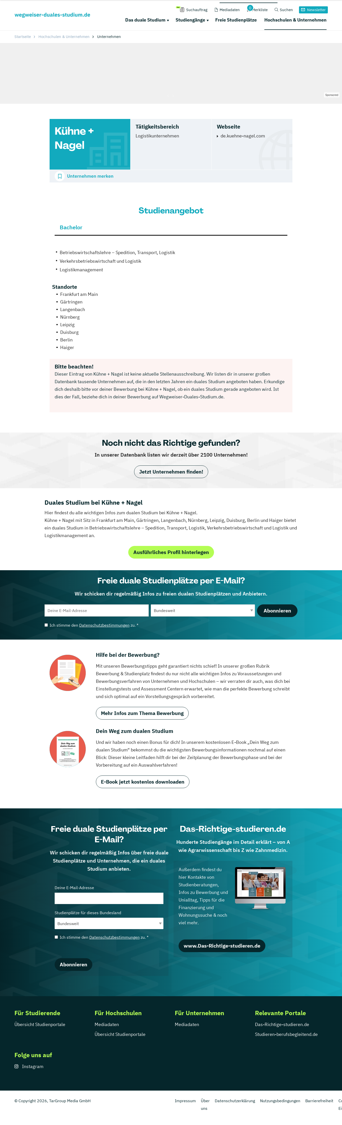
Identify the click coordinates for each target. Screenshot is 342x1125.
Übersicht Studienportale (39, 1024)
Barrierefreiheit (319, 1100)
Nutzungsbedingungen (280, 1100)
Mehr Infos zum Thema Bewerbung (142, 713)
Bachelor (71, 227)
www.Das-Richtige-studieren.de (222, 945)
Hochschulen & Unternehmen (295, 20)
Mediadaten (107, 1024)
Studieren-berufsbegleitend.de (286, 1034)
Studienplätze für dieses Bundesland (109, 919)
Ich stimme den (91, 625)
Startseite (22, 36)
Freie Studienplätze (236, 20)
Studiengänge (190, 20)
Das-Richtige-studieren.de (282, 1024)
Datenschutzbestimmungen (104, 625)
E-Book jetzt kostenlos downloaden (142, 781)
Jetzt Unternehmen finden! (171, 471)
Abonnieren (277, 610)
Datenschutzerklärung (235, 1100)
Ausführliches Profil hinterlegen (171, 552)
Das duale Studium (145, 20)
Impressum (185, 1100)
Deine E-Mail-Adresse (109, 894)
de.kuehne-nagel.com (243, 136)
